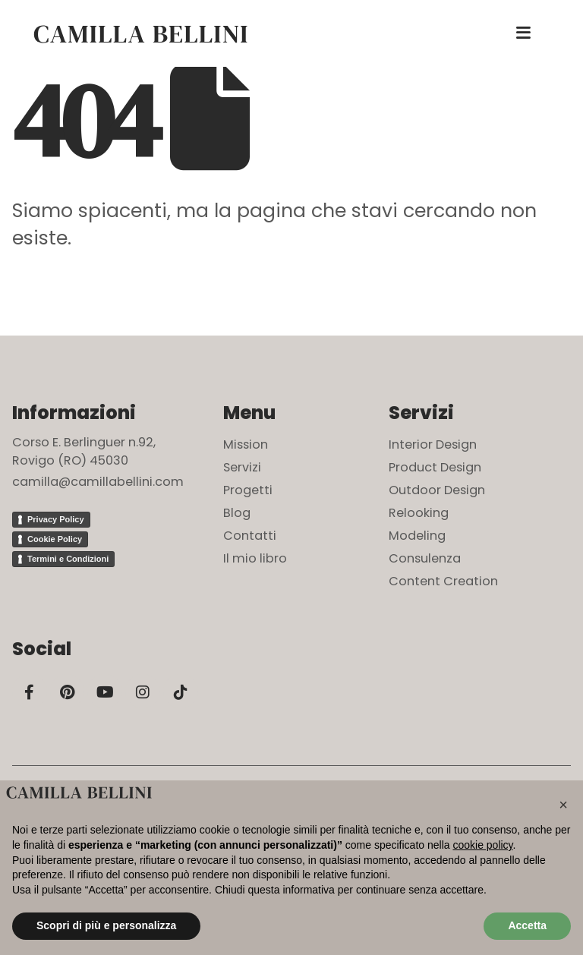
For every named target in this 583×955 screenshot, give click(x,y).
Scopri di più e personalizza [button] (106, 925)
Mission (245, 444)
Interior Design (433, 444)
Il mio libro (255, 558)
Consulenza (425, 558)
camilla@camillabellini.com (98, 481)
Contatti (249, 535)
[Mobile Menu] (523, 33)
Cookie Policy (54, 539)
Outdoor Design (437, 490)
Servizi (242, 467)
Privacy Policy (55, 519)
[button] (563, 805)
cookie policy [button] (482, 845)
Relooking (419, 513)
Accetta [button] (527, 925)
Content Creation (443, 581)
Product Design (435, 467)
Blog (237, 513)
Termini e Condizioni (68, 558)
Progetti (248, 490)
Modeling (417, 535)
